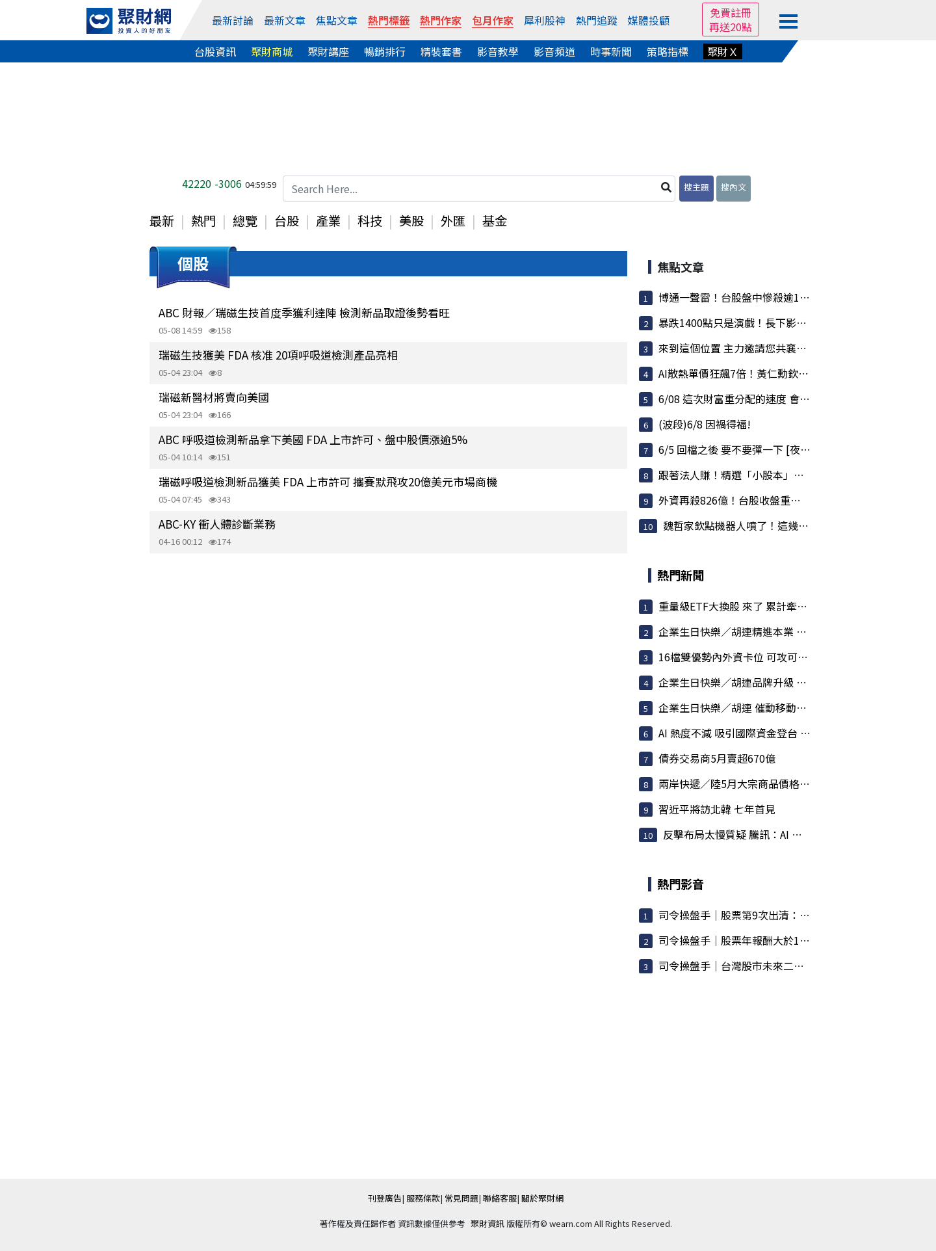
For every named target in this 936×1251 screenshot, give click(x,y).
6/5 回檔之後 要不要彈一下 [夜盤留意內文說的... (769, 449)
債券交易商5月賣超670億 (716, 758)
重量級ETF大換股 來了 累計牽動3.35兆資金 (758, 606)
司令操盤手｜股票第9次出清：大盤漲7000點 (761, 915)
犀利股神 (545, 20)
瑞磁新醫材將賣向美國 (214, 397)
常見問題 (461, 1198)
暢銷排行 (385, 51)
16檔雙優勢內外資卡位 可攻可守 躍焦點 (750, 657)
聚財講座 (328, 51)
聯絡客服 (500, 1198)
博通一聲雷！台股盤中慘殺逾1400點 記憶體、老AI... (778, 297)
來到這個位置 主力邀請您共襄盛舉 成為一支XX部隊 (776, 348)
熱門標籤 (389, 20)
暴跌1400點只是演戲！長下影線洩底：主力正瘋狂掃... (783, 322)
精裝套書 (441, 51)
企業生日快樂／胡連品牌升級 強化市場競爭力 (763, 682)
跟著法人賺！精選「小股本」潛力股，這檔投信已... (776, 474)
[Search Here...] (479, 189)
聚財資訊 (487, 1223)
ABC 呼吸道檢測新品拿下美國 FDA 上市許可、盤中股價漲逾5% (313, 439)
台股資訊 (215, 51)
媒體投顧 (649, 20)
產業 (328, 220)
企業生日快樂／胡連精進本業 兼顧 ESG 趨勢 (760, 631)
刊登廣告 (385, 1198)
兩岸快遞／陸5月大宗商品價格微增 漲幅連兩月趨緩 (777, 783)
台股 (286, 220)
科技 (370, 220)
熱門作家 (441, 20)
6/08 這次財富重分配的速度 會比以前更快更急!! (769, 398)
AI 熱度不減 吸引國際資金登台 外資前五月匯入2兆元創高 (789, 733)
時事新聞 (611, 51)
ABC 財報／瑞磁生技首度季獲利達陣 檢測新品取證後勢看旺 (304, 312)
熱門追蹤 (597, 20)
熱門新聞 (680, 574)
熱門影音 (680, 883)
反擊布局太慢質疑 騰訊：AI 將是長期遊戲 (758, 834)
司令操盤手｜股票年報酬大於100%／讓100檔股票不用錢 (790, 940)
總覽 (245, 220)
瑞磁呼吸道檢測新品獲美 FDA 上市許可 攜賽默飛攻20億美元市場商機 (328, 481)
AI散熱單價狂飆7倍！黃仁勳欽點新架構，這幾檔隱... (779, 373)
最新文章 (285, 20)
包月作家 (493, 20)
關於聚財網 (542, 1198)
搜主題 (696, 187)
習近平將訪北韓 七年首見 (716, 809)
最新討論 (233, 20)
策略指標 (667, 51)
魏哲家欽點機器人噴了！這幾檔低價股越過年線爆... (781, 525)
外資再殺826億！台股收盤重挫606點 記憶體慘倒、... (780, 500)
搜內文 (733, 187)
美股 (411, 220)
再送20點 (730, 27)
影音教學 (498, 51)
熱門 (203, 220)
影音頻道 (554, 51)
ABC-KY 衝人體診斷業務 (217, 524)
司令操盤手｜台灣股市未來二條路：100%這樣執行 (776, 965)
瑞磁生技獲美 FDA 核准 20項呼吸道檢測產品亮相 (278, 355)
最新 (162, 220)
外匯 (453, 220)
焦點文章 (337, 20)
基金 (494, 220)
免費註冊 (730, 12)
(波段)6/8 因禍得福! (704, 424)
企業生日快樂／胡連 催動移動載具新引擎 (753, 707)
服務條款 (423, 1198)
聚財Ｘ (722, 51)
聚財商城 (271, 51)
